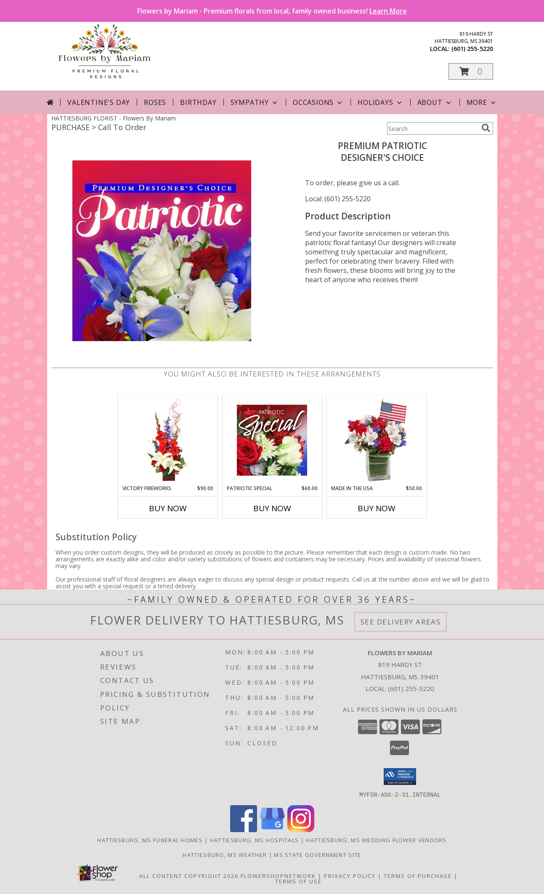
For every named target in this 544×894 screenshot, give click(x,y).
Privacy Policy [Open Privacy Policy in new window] (350, 875)
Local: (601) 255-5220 (338, 198)
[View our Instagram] (300, 829)
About (435, 102)
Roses (155, 102)
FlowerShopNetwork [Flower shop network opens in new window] (278, 875)
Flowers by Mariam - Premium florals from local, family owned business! (272, 11)
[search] (486, 128)
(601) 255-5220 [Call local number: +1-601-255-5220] (472, 49)
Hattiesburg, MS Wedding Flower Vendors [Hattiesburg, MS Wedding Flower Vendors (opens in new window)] (376, 839)
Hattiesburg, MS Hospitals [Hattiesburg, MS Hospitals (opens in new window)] (254, 839)
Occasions (318, 102)
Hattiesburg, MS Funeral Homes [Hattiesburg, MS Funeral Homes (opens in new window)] (150, 839)
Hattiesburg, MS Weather (225, 854)
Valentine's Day (98, 102)
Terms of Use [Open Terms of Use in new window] (298, 881)
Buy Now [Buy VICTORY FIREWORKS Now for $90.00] (168, 508)
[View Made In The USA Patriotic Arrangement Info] (376, 440)
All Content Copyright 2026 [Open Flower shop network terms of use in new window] (189, 875)
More (482, 102)
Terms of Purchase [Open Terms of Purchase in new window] (418, 875)
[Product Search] (432, 128)
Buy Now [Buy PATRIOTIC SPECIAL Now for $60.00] (272, 508)
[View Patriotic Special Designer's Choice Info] (272, 440)
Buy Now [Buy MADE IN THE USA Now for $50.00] (376, 508)
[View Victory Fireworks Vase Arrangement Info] (168, 440)
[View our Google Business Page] (272, 829)
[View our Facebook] (243, 829)
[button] (470, 71)
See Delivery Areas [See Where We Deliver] (401, 622)
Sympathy (255, 102)
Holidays (380, 102)
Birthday (198, 102)
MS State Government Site (317, 854)
